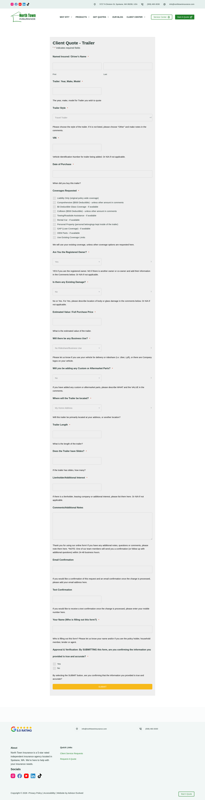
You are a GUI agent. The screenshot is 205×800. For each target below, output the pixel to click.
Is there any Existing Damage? (70, 282)
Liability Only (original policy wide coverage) (78, 198)
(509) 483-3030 (153, 4)
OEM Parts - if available (68, 233)
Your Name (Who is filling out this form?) (76, 620)
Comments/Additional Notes (68, 507)
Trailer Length (61, 425)
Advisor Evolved (75, 793)
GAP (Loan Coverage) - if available (73, 228)
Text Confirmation (62, 590)
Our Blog (117, 17)
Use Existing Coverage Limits (71, 237)
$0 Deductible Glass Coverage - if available (77, 206)
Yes (59, 664)
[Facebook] (16, 4)
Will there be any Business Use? (71, 338)
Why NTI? (66, 17)
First (54, 74)
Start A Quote (184, 17)
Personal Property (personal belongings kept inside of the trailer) (87, 224)
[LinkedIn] (24, 4)
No (58, 668)
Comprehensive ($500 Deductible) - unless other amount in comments (90, 202)
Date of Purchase (63, 164)
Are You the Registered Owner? (71, 252)
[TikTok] (28, 4)
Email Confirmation (63, 560)
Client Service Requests (71, 753)
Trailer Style (60, 108)
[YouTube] (20, 4)
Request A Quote (68, 759)
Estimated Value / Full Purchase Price (74, 312)
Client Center (136, 17)
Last (105, 74)
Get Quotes (101, 17)
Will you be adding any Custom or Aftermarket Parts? (83, 368)
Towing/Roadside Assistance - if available (76, 215)
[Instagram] (12, 4)
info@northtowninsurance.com (181, 4)
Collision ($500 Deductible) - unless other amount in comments (87, 211)
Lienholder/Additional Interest (70, 478)
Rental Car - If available (68, 220)
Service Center (161, 17)
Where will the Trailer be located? (72, 398)
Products (83, 17)
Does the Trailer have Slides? (70, 451)
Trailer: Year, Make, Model (68, 81)
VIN (56, 138)
